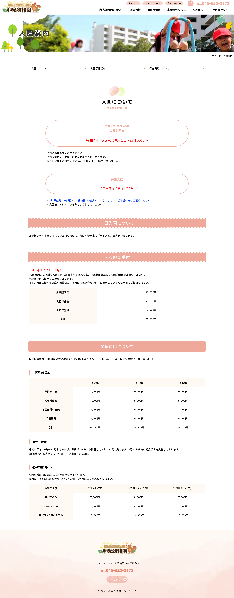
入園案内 (197, 10)
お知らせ (131, 3)
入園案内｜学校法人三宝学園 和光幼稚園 (21, 6)
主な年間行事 (174, 3)
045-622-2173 (215, 3)
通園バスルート (151, 3)
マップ (117, 579)
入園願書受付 (98, 68)
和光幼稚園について (111, 10)
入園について (39, 68)
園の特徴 (135, 10)
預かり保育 (153, 10)
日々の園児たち (219, 10)
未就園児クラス (176, 10)
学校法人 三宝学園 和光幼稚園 (110, 591)
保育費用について (159, 68)
